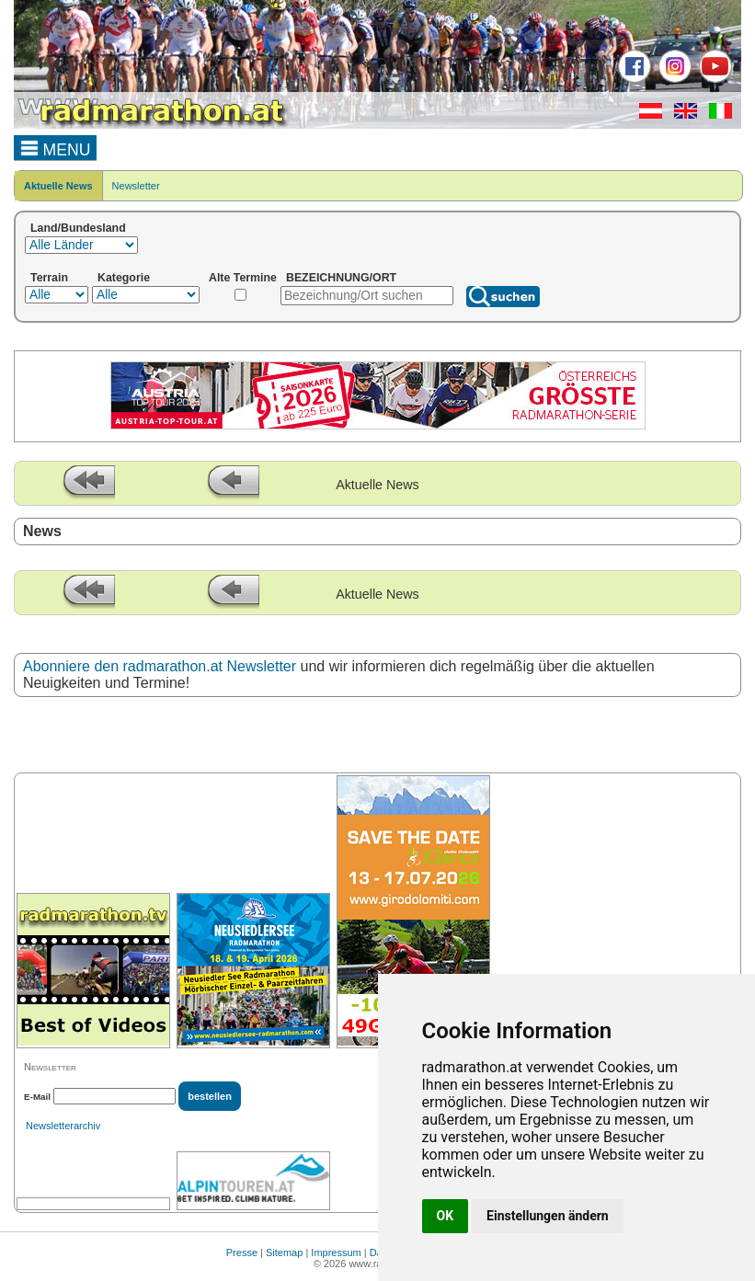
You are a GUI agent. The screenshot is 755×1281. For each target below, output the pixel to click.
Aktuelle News (58, 185)
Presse (241, 1252)
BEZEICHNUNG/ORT (341, 277)
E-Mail (37, 1097)
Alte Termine (243, 277)
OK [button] (445, 1215)
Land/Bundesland (78, 228)
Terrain (49, 277)
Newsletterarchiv (63, 1125)
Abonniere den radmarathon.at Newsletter (159, 666)
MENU (55, 147)
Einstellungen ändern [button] (547, 1215)
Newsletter (136, 185)
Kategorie (123, 277)
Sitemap (284, 1252)
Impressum (335, 1252)
